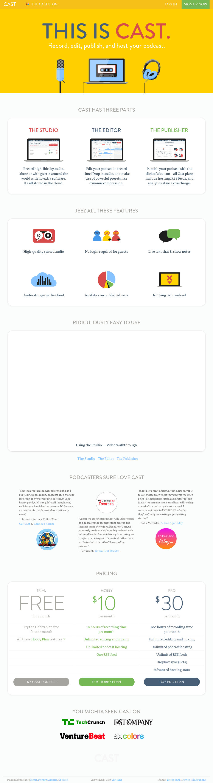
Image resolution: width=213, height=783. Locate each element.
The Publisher (127, 458)
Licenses (52, 779)
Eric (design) (174, 779)
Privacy (42, 779)
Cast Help (117, 779)
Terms (33, 779)
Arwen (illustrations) (194, 779)
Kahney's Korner (44, 523)
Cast (9, 4)
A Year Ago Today (172, 522)
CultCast (24, 523)
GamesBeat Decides (107, 550)
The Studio (86, 458)
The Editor (106, 458)
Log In (171, 4)
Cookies (63, 779)
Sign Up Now (195, 4)
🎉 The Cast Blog (41, 4)
